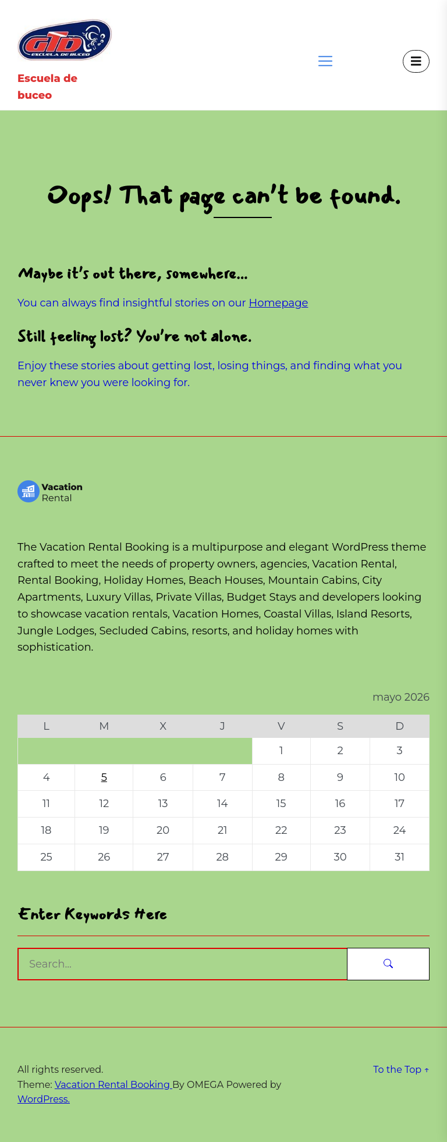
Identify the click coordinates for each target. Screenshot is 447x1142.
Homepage (278, 303)
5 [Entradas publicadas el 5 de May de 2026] (104, 777)
